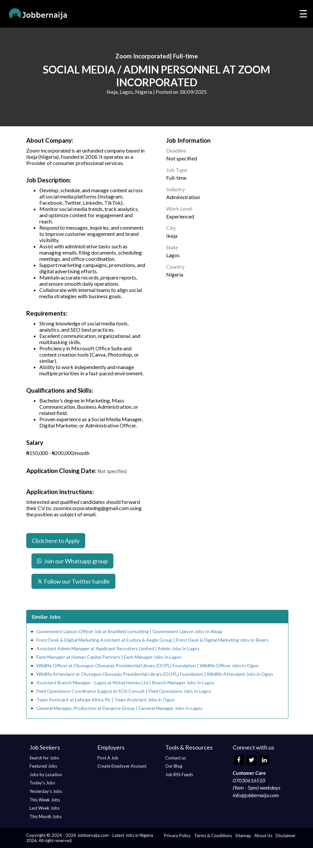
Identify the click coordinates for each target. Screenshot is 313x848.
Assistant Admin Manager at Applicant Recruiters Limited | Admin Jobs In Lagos (118, 648)
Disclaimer (286, 835)
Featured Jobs (43, 766)
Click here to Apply (56, 540)
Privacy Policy (177, 835)
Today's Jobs (42, 782)
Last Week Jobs (44, 808)
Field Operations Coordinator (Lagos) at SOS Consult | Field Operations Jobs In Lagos (123, 691)
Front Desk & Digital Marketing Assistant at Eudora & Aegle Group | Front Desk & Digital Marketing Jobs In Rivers (152, 640)
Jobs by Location (45, 774)
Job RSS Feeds (179, 774)
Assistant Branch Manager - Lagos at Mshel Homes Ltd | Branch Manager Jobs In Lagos (125, 682)
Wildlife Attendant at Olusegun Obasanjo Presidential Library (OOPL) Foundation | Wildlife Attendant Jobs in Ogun (154, 674)
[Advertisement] (231, 329)
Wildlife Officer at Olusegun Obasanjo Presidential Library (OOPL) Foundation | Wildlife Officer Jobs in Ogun (147, 665)
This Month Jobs (45, 816)
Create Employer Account (122, 766)
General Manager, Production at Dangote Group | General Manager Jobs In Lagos (119, 708)
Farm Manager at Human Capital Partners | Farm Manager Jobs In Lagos (109, 657)
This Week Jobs (44, 799)
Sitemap (243, 835)
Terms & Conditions (213, 835)
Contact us (175, 757)
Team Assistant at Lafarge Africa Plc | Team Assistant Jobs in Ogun (105, 699)
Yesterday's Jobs (45, 791)
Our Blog (173, 766)
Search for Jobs (44, 757)
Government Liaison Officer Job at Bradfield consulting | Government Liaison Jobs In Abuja (129, 631)
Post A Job (107, 757)
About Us (263, 835)
